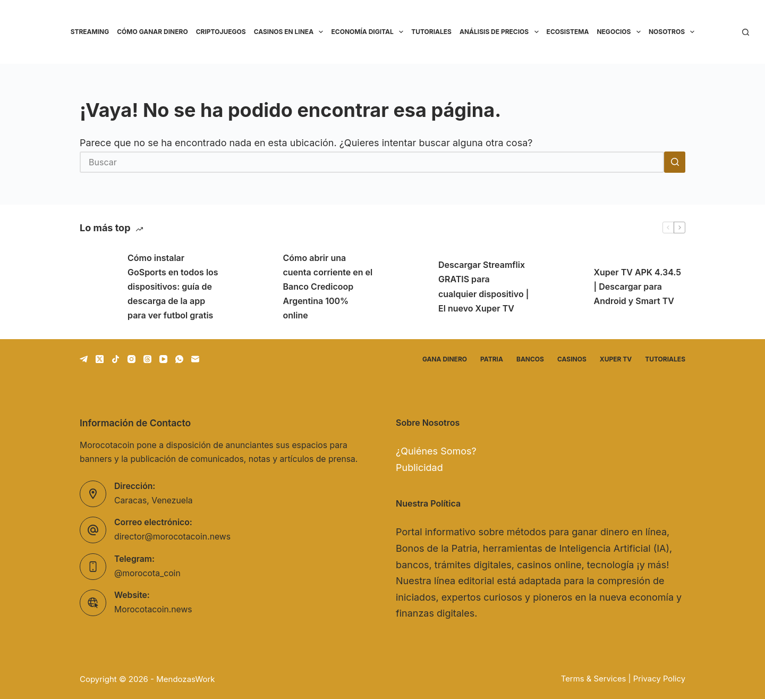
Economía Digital (369, 32)
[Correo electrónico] (195, 359)
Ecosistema (568, 32)
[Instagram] (131, 359)
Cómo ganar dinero (152, 32)
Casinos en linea (290, 32)
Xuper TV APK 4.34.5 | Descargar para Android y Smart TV (638, 286)
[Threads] (147, 359)
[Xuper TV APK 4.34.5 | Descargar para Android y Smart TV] (564, 287)
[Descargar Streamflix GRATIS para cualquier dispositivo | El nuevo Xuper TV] (409, 287)
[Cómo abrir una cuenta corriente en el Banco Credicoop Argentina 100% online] (254, 287)
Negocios (620, 32)
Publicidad (419, 467)
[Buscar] (745, 32)
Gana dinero (444, 359)
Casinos (571, 359)
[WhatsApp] (179, 359)
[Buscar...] (372, 162)
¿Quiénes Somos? (436, 451)
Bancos (530, 359)
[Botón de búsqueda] (674, 162)
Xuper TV (616, 359)
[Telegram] (84, 359)
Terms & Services (593, 679)
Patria (491, 359)
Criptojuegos (221, 32)
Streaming (90, 32)
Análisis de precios (501, 32)
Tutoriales (431, 32)
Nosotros (674, 32)
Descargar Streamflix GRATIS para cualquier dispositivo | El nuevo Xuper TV (483, 286)
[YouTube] (163, 359)
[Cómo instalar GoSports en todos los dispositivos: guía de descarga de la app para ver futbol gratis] (98, 287)
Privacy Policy (659, 679)
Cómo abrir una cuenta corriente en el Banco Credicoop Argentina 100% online (328, 286)
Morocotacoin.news (153, 609)
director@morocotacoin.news (172, 537)
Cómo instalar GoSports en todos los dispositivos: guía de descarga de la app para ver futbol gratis (173, 286)
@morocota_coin (147, 573)
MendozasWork (185, 679)
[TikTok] (116, 359)
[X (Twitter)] (100, 359)
